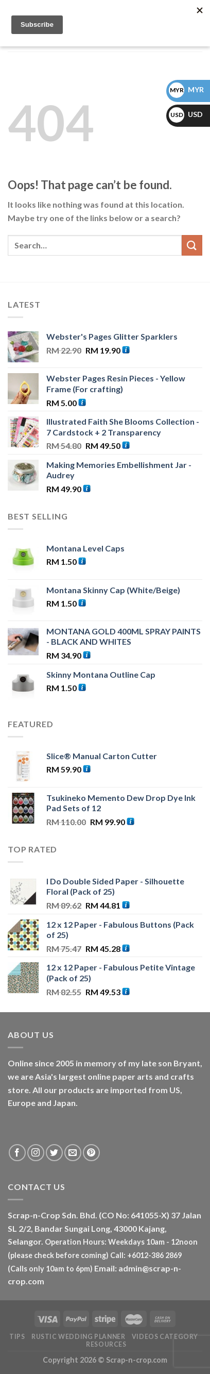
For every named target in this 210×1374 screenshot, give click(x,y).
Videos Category (165, 1337)
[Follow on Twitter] (54, 1152)
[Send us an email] (72, 1152)
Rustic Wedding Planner (78, 1337)
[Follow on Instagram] (35, 1152)
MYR (186, 89)
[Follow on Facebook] (17, 1152)
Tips (17, 1337)
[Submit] (192, 245)
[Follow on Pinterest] (91, 1152)
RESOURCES (106, 1344)
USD (186, 114)
